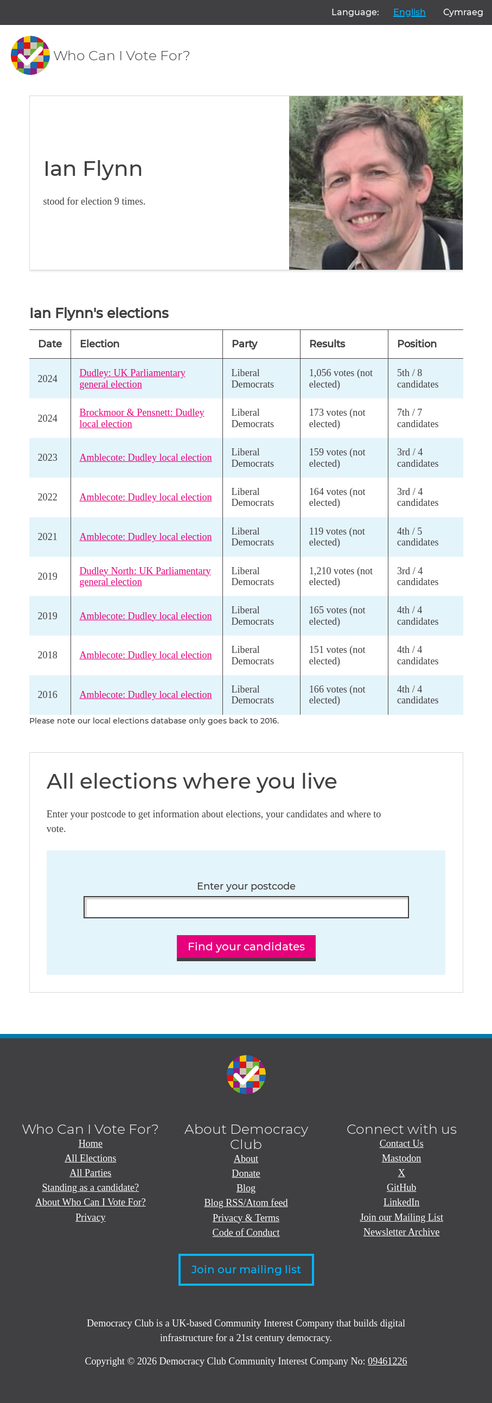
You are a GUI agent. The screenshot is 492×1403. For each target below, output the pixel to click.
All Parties (90, 1172)
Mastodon (401, 1158)
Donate (246, 1173)
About (246, 1158)
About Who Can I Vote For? (90, 1202)
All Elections (90, 1158)
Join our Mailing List (401, 1217)
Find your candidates (246, 946)
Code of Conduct (246, 1232)
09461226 (387, 1361)
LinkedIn (401, 1202)
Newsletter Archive (401, 1232)
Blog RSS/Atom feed (245, 1202)
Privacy (90, 1217)
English (409, 12)
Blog (246, 1188)
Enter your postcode (246, 886)
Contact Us (402, 1143)
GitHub (401, 1187)
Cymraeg (463, 12)
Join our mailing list (246, 1269)
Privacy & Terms (246, 1217)
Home (91, 1143)
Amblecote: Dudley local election (146, 457)
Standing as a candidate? (90, 1187)
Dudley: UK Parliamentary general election (133, 378)
